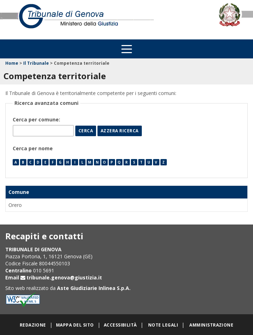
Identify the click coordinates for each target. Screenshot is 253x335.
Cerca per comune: (37, 119)
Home (11, 63)
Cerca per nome (33, 148)
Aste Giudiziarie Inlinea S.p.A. (94, 288)
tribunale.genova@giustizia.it (64, 277)
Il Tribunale (36, 63)
